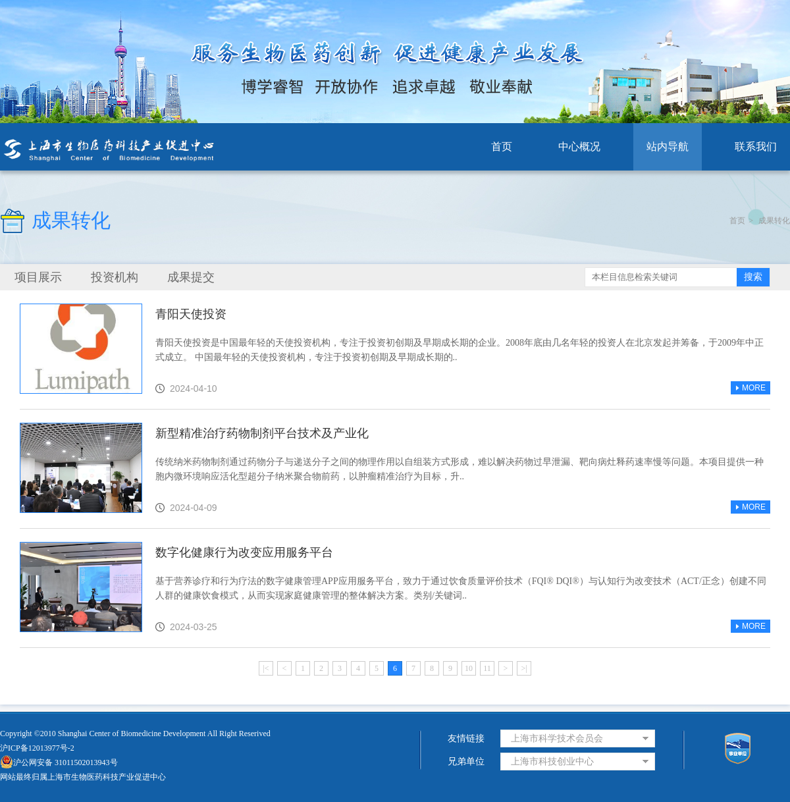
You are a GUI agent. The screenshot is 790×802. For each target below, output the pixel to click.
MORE (750, 387)
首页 (501, 146)
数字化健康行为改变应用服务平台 (244, 552)
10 (469, 668)
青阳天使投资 (190, 314)
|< (266, 668)
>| (524, 668)
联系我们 (756, 146)
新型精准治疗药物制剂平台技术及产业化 (262, 433)
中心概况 (579, 146)
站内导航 (667, 146)
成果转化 (774, 220)
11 (487, 668)
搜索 (753, 277)
